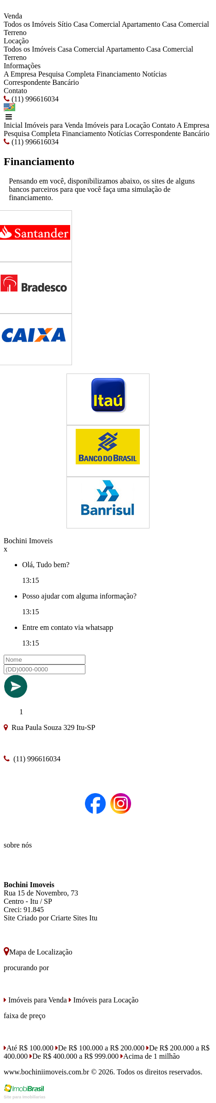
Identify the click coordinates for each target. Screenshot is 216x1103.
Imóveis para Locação (117, 125)
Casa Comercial (96, 24)
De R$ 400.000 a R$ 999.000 (74, 1056)
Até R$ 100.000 (29, 1048)
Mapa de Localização (38, 952)
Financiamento (118, 74)
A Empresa (20, 74)
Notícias (154, 74)
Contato (15, 91)
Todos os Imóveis (30, 24)
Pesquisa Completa (66, 74)
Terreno (15, 32)
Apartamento (141, 24)
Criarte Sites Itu (74, 918)
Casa (169, 24)
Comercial (193, 24)
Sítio (65, 24)
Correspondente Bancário (41, 82)
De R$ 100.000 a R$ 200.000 (99, 1048)
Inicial (13, 125)
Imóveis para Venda (53, 125)
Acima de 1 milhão (150, 1056)
